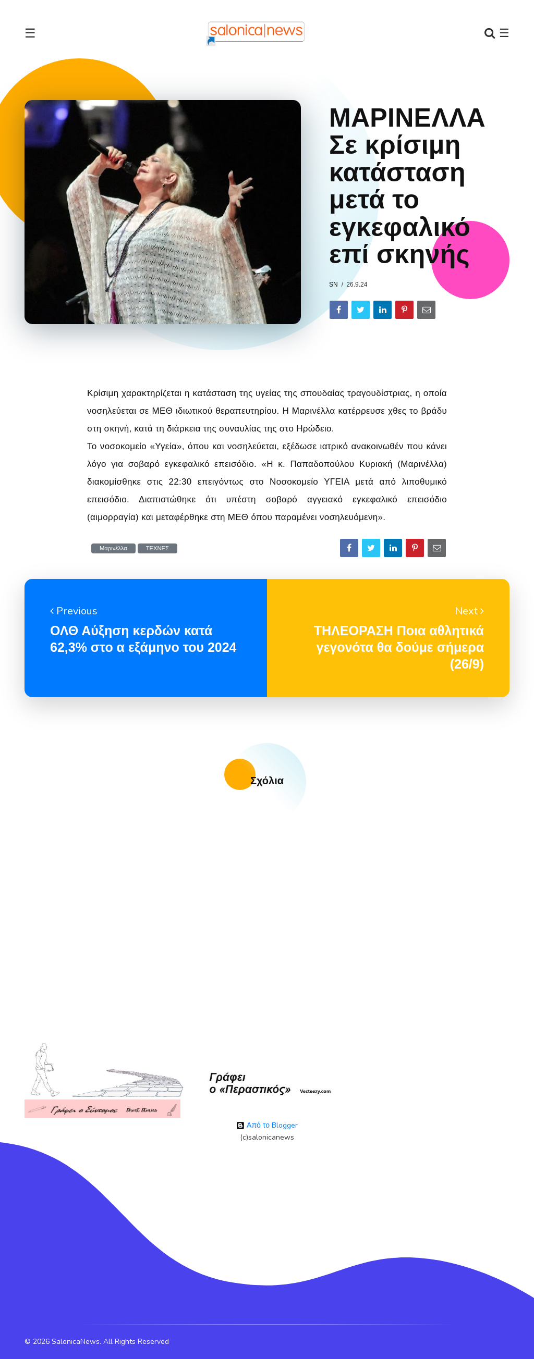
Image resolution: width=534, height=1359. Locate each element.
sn (333, 284)
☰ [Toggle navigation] (30, 33)
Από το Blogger (267, 1125)
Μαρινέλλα (113, 548)
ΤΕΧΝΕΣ (157, 548)
